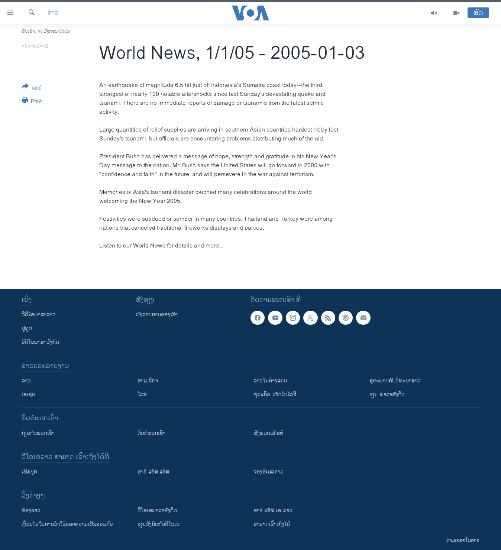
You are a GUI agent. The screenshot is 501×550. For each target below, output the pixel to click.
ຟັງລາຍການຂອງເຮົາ (157, 314)
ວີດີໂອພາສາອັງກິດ (40, 342)
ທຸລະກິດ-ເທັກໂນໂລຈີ (274, 394)
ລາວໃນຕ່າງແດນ (270, 381)
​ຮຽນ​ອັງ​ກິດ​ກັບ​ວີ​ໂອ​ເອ (159, 524)
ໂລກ (142, 394)
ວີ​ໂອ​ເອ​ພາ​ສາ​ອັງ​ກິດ (157, 510)
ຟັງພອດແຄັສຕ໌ (268, 433)
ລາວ (26, 381)
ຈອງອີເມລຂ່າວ (268, 472)
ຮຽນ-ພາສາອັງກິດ (387, 394)
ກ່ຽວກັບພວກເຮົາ (38, 433)
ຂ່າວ (53, 13)
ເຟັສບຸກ (29, 472)
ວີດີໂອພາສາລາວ (39, 314)
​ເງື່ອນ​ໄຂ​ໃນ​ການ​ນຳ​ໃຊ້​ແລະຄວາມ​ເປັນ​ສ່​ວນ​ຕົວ (67, 524)
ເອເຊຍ (28, 394)
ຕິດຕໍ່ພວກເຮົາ (151, 433)
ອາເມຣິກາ (148, 381)
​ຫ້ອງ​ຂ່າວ (31, 510)
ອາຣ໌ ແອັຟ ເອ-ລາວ (272, 510)
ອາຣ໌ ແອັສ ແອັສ (153, 472)
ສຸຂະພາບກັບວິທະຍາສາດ (395, 381)
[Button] (32, 88)
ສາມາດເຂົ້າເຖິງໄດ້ (271, 524)
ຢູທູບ (27, 328)
